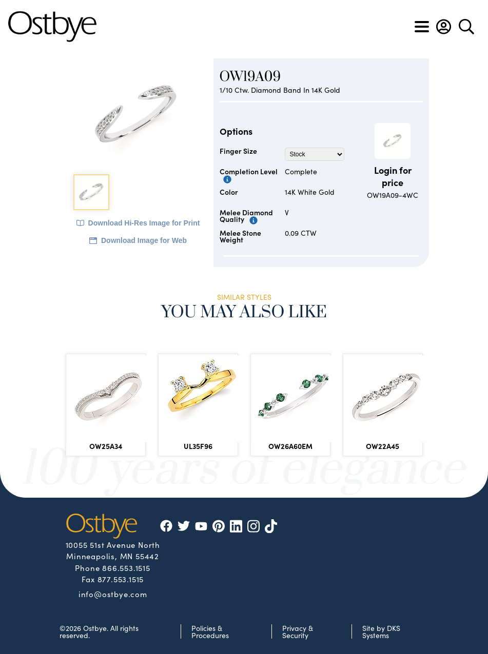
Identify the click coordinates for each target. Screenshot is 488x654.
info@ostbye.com (113, 593)
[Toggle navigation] (422, 26)
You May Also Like (244, 312)
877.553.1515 (120, 579)
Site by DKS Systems (381, 631)
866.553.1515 (126, 567)
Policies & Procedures (210, 631)
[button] (443, 26)
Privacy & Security (297, 631)
